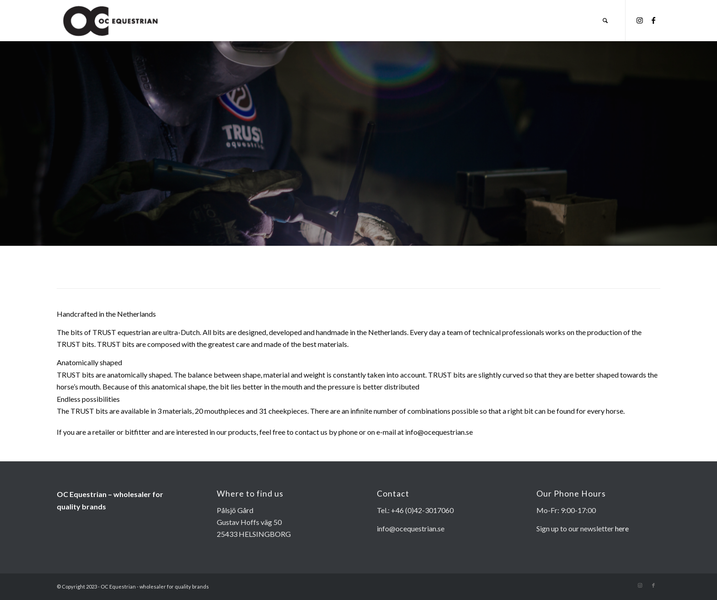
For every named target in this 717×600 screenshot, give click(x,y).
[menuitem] (605, 20)
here (622, 528)
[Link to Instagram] (640, 20)
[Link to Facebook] (653, 20)
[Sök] (605, 20)
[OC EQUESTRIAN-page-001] (111, 20)
